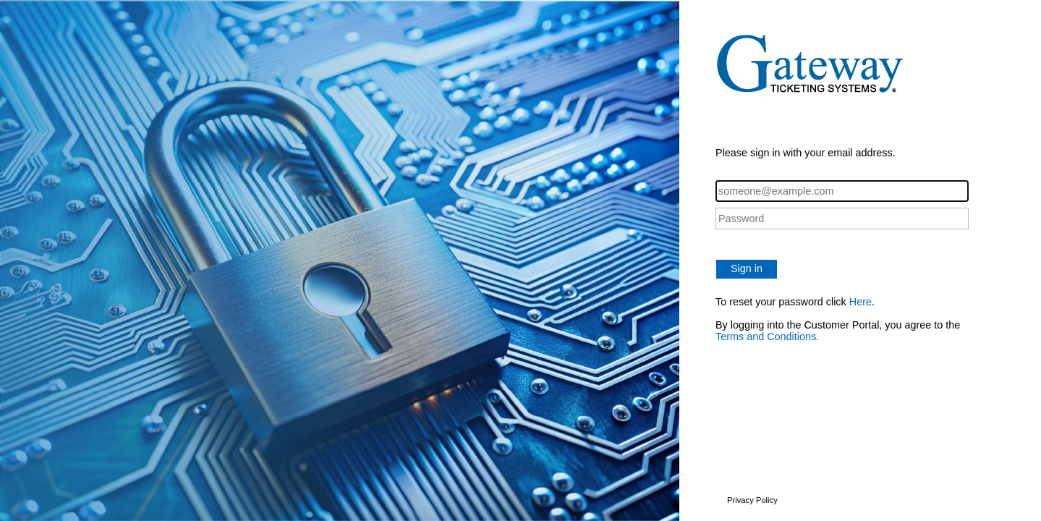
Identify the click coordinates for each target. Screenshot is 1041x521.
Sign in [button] (746, 268)
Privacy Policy (752, 500)
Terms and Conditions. (767, 336)
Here (860, 302)
